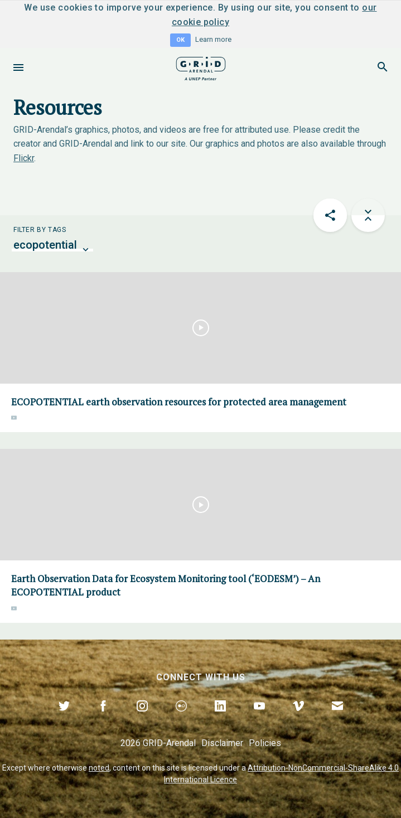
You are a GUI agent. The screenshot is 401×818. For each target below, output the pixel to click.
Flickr (23, 158)
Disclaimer (222, 743)
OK (180, 39)
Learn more (213, 39)
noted (99, 767)
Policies (265, 743)
